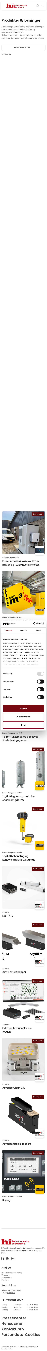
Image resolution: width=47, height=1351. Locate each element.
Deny (23, 725)
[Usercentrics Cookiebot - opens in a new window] (33, 624)
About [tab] (38, 630)
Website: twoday (7, 1349)
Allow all (23, 708)
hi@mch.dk (11, 1293)
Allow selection (23, 717)
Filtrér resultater (23, 47)
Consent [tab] (8, 630)
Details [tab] (23, 630)
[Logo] (16, 6)
